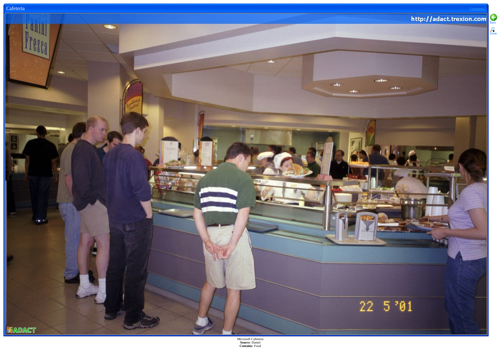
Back (493, 21)
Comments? (478, 8)
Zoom (493, 32)
